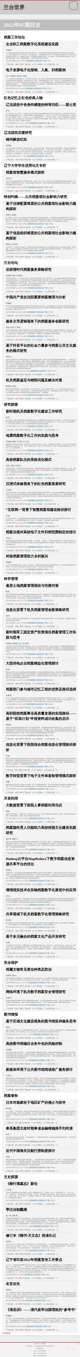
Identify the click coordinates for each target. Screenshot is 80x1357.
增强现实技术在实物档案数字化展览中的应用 (41, 890)
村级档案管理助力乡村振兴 (27, 556)
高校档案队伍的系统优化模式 (29, 460)
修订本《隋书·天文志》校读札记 (31, 1236)
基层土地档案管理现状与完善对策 (32, 586)
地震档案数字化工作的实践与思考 (32, 435)
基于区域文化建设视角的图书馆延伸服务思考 (41, 1021)
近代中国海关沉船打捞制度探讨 (30, 1151)
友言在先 (13, 1284)
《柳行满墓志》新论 (21, 1184)
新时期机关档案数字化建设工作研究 (34, 411)
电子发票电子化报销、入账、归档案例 (36, 70)
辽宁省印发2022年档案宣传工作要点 (34, 1260)
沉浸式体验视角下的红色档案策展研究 (36, 484)
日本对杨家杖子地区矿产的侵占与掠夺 (36, 1102)
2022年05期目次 (22, 25)
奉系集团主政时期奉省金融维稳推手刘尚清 (39, 1128)
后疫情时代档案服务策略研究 (29, 269)
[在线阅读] (38, 61)
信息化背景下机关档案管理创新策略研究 (37, 610)
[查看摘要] (29, 61)
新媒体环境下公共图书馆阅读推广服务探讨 (39, 1070)
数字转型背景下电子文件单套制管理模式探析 (41, 776)
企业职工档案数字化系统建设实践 (32, 44)
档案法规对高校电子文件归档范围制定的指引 (41, 532)
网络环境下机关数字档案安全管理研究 (36, 992)
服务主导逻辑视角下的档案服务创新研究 (37, 321)
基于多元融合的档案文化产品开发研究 (36, 936)
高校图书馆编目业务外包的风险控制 (34, 1044)
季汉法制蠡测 (16, 1210)
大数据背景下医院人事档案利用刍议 (34, 805)
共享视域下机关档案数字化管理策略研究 (37, 914)
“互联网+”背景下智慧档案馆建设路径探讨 (38, 510)
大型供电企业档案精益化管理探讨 (32, 663)
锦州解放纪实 (16, 139)
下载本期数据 (6, 1333)
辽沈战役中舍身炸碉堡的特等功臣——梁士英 (41, 105)
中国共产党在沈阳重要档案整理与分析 (36, 297)
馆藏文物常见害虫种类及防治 (29, 969)
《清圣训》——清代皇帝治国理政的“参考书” (41, 1310)
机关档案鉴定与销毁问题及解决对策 (34, 380)
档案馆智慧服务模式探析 (25, 172)
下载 (44, 61)
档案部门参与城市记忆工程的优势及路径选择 (41, 689)
